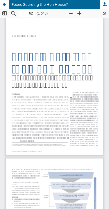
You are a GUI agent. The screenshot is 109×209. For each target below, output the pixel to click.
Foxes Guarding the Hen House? (40, 4)
